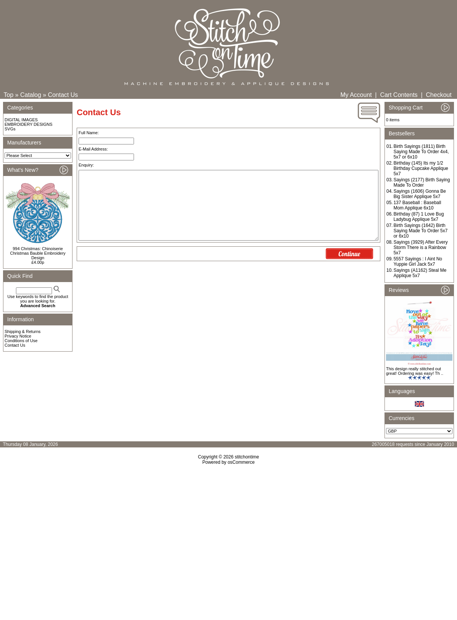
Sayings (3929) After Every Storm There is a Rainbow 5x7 (421, 247)
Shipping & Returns (23, 331)
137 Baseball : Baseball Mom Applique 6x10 (417, 205)
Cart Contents (399, 95)
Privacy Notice (18, 336)
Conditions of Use (21, 340)
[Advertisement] (228, 530)
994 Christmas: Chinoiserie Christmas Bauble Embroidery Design (37, 253)
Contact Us (63, 95)
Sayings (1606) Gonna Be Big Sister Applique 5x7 (420, 194)
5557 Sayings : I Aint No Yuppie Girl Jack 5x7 (418, 261)
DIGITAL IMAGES (21, 119)
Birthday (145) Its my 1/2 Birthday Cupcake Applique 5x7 (421, 168)
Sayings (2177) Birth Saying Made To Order (422, 182)
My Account (356, 95)
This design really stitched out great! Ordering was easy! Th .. (414, 371)
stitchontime (247, 457)
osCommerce (241, 462)
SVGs (10, 129)
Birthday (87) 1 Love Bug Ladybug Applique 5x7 (419, 216)
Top (9, 95)
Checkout (439, 95)
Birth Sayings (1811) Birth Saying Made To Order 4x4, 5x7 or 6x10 (421, 152)
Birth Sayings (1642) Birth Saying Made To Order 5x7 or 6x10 (421, 231)
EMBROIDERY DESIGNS (28, 124)
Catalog (30, 95)
